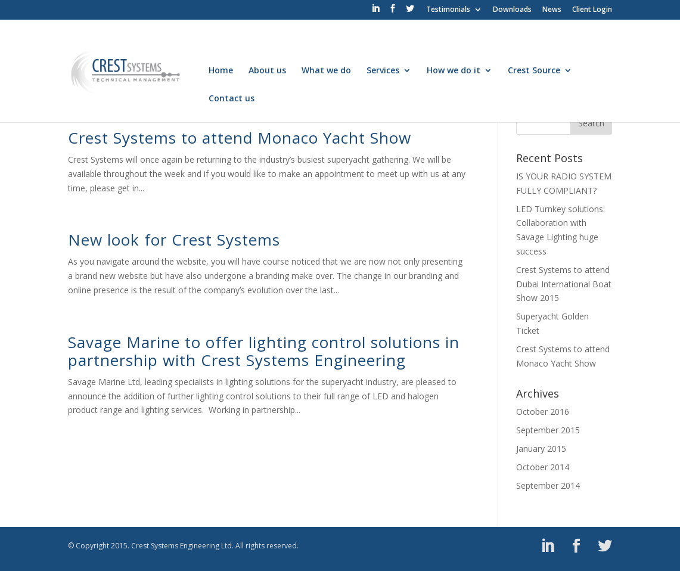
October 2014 (542, 467)
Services (383, 71)
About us (267, 71)
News (551, 10)
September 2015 (548, 430)
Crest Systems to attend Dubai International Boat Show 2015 (563, 284)
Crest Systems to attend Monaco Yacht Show (239, 137)
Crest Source (534, 71)
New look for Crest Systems (174, 239)
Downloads (512, 10)
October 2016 (542, 411)
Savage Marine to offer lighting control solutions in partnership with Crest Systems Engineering (263, 351)
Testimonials (448, 10)
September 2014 (548, 485)
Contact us (231, 99)
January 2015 (541, 448)
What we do (326, 71)
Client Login (592, 10)
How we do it (453, 71)
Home (221, 71)
